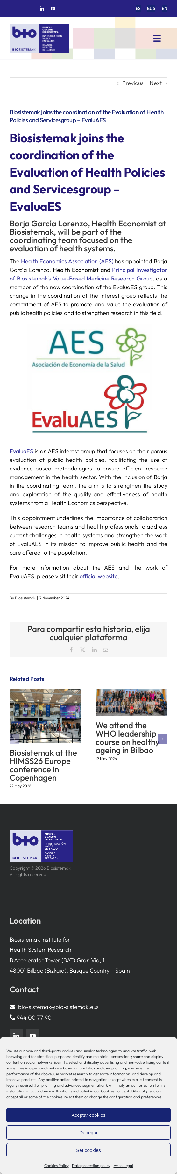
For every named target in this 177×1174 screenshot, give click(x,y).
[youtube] (53, 8)
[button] (14, 739)
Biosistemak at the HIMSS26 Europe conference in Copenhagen (43, 765)
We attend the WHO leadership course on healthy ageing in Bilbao (127, 737)
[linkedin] (42, 8)
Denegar (88, 1132)
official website (99, 576)
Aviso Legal (123, 1165)
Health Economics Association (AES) (67, 261)
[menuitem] (138, 8)
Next (156, 83)
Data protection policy (91, 1165)
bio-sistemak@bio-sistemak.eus (58, 1007)
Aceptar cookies (89, 1115)
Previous (133, 83)
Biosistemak (25, 597)
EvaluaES (21, 451)
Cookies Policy (56, 1165)
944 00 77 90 (34, 1017)
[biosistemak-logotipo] (39, 26)
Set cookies (88, 1150)
